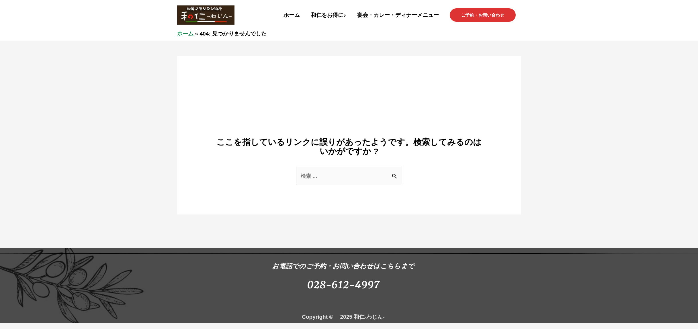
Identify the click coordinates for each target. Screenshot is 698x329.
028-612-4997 (343, 285)
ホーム (291, 15)
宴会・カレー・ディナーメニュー (398, 15)
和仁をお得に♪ (328, 15)
